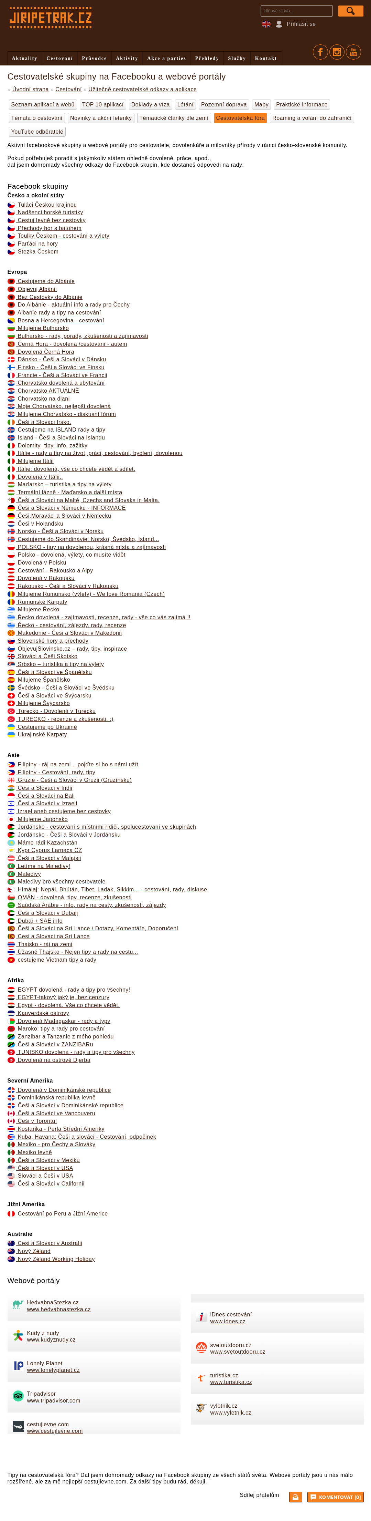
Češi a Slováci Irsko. (40, 422)
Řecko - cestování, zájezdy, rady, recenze (67, 625)
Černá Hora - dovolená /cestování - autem (67, 344)
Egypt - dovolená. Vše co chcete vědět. (64, 1005)
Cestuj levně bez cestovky (47, 220)
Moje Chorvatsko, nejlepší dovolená (59, 406)
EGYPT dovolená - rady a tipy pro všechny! (69, 990)
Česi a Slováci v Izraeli (42, 803)
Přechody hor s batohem (45, 228)
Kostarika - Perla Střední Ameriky (56, 1129)
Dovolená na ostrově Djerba (49, 1060)
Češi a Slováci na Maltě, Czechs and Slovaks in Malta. (84, 500)
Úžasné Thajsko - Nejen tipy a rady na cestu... (73, 952)
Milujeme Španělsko (39, 680)
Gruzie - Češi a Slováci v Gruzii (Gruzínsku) (70, 780)
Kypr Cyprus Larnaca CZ (45, 850)
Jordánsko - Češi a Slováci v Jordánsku (64, 835)
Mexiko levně (30, 1152)
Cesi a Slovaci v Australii (45, 1243)
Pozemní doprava (224, 104)
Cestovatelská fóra (240, 118)
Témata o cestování (37, 118)
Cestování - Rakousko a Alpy (50, 570)
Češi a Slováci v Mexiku (44, 1160)
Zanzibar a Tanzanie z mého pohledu (61, 1036)
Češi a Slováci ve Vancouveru (52, 1113)
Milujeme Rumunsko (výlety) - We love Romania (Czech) (86, 594)
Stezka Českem (33, 252)
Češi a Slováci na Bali (41, 796)
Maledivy (24, 874)
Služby (237, 58)
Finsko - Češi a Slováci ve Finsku (56, 367)
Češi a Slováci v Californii (46, 1184)
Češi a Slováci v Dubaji (43, 913)
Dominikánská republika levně (52, 1097)
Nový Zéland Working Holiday (51, 1259)
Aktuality (25, 58)
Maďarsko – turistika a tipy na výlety (60, 484)
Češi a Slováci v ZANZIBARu (51, 1044)
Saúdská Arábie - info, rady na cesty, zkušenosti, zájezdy (87, 905)
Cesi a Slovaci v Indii (40, 788)
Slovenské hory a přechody (48, 641)
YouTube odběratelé (37, 132)
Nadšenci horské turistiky (46, 212)
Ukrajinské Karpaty (37, 734)
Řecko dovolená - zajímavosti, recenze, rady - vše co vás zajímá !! (99, 617)
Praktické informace (302, 104)
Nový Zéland (29, 1251)
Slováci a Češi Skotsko (43, 656)
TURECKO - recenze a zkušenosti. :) (60, 719)
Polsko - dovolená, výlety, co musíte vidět (67, 555)
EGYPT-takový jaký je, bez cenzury (59, 997)
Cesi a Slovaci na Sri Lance (49, 936)
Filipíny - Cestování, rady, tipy (52, 772)
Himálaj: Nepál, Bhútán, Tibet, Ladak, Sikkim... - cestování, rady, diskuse (107, 889)
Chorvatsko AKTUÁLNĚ (43, 391)
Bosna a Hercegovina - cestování (56, 320)
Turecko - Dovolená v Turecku (52, 711)
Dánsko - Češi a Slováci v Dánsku (57, 359)
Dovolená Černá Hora (41, 352)
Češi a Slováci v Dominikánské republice (66, 1105)
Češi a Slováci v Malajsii (44, 858)
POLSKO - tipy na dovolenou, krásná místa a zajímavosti (87, 547)
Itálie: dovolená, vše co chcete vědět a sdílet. (71, 469)
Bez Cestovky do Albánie (45, 297)
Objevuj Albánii (32, 289)
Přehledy (207, 58)
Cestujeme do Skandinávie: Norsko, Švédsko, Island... (83, 539)
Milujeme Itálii (31, 461)
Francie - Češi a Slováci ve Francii (58, 375)
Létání (185, 104)
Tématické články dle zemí (174, 118)
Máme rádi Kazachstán (43, 843)
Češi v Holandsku (36, 524)
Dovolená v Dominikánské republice (59, 1090)
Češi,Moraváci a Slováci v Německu (59, 516)
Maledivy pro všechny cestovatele (57, 881)
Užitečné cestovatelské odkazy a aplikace (142, 89)
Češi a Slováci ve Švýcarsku (50, 696)
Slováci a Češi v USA (40, 1176)
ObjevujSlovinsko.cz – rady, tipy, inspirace (67, 649)
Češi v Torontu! (32, 1121)
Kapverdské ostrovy (38, 1013)
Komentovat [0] (336, 1496)
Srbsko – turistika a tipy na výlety (56, 664)
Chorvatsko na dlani (39, 399)
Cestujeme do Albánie (41, 281)
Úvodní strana (30, 89)
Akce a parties (166, 58)
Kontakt (266, 58)
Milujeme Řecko (33, 609)
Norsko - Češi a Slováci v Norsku (56, 531)
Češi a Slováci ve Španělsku (50, 672)
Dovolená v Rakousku (41, 578)
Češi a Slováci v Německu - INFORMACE (67, 508)
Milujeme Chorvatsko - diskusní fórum (62, 414)
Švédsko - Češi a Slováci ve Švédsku (61, 688)
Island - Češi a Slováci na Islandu (56, 438)
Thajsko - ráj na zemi (40, 944)
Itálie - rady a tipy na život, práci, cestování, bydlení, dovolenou (95, 453)
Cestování (59, 58)
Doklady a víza (150, 104)
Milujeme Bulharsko (38, 328)
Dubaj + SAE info (35, 921)
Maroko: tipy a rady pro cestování (56, 1029)
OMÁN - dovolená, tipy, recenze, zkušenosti (70, 897)
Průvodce (94, 58)
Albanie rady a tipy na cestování (54, 312)
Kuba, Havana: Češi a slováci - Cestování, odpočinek (82, 1137)
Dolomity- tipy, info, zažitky (48, 445)
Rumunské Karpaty (37, 602)
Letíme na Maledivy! (39, 866)
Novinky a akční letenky (101, 118)
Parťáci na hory (33, 244)
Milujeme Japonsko (38, 819)
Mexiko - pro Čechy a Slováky (52, 1144)
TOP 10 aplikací (103, 104)
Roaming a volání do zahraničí (312, 118)
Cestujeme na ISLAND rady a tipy (57, 430)
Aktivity (127, 58)
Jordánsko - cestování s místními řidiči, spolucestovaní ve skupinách (102, 827)
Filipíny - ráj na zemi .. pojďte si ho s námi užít (73, 764)
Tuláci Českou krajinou (42, 205)
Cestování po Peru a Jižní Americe (58, 1214)
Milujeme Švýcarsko (39, 703)
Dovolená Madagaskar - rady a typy (59, 1021)
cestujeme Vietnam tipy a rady (52, 960)
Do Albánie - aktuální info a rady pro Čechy (69, 305)
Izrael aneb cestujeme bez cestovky (59, 811)
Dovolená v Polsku (37, 563)
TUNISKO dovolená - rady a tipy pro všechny (71, 1052)
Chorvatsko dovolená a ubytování (56, 383)
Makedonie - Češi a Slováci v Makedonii (65, 633)
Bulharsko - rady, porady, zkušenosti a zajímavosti (78, 336)
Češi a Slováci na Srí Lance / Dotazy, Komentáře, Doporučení (93, 928)
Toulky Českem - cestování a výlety (59, 236)
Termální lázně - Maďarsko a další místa (65, 492)
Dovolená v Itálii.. (35, 477)
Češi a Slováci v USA (40, 1168)
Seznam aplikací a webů (43, 104)
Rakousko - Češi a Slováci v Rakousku (63, 586)
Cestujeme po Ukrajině (42, 727)
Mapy (261, 104)
